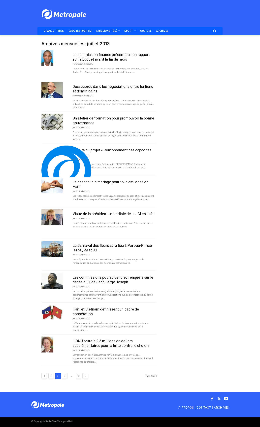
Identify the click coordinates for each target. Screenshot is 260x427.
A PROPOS (186, 407)
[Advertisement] (192, 92)
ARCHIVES (221, 407)
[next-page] (85, 376)
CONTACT (203, 407)
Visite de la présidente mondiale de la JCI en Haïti (114, 214)
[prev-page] (44, 376)
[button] (215, 31)
